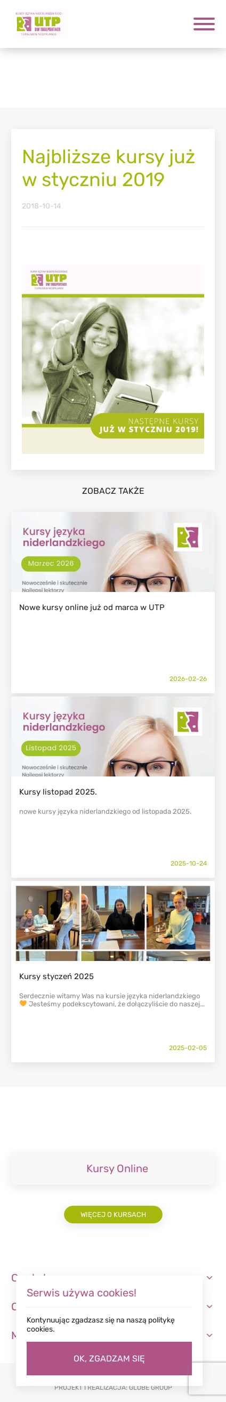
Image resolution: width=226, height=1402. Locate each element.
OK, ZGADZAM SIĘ (109, 1358)
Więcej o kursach (113, 1215)
